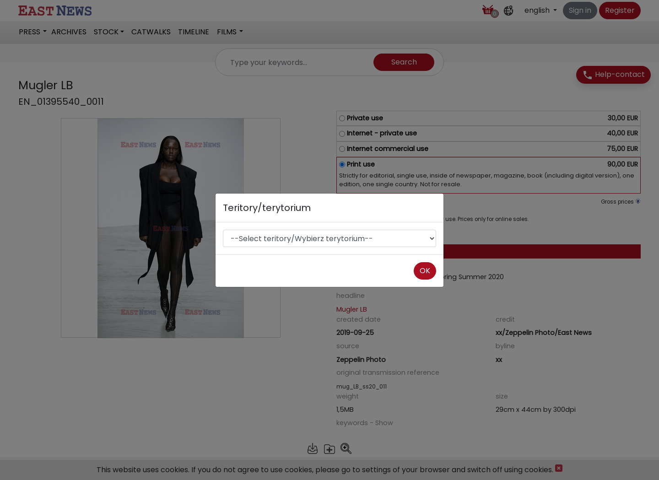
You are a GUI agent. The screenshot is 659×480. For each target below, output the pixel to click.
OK (425, 270)
